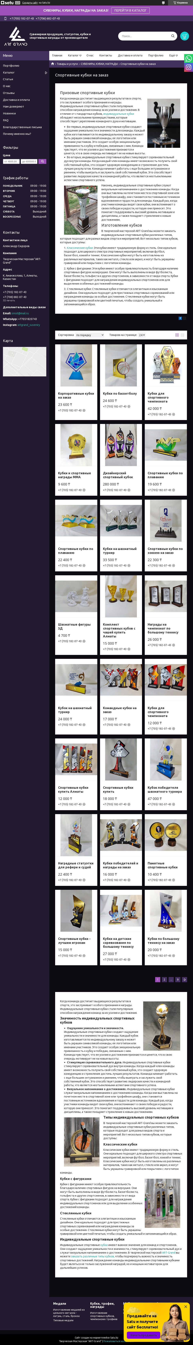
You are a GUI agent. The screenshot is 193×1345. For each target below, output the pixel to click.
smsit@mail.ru (20, 313)
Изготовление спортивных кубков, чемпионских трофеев (103, 1316)
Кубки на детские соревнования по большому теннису (118, 942)
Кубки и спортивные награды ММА (74, 475)
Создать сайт (30, 2)
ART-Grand (168, 1252)
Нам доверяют (13, 106)
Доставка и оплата (130, 55)
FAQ (5, 120)
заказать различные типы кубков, (93, 1256)
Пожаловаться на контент (118, 1341)
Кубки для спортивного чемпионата (158, 397)
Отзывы (9, 93)
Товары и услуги (67, 63)
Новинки (9, 113)
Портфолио (155, 55)
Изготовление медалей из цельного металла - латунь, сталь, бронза (69, 1312)
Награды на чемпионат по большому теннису (163, 628)
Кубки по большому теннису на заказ (163, 940)
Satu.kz (114, 1337)
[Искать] (172, 36)
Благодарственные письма (22, 127)
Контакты (105, 55)
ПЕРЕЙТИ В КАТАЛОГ (130, 10)
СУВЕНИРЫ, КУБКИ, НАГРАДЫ (99, 63)
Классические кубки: (80, 247)
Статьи (8, 79)
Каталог (73, 55)
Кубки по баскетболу (120, 393)
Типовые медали (63, 1320)
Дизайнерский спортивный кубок (118, 475)
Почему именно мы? (17, 133)
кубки (104, 1245)
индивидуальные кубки (118, 113)
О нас (90, 55)
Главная (57, 55)
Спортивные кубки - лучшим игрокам (74, 940)
